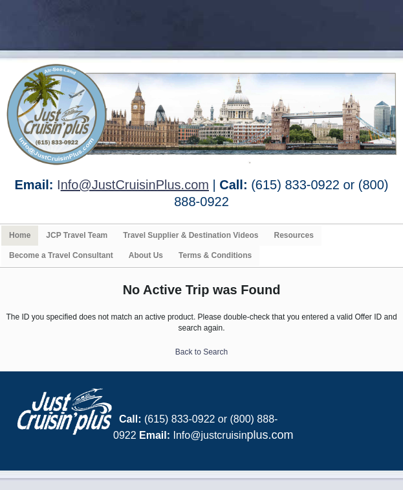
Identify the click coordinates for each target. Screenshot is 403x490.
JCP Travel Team (76, 235)
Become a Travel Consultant (61, 255)
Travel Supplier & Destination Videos (190, 235)
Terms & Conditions (215, 255)
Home (19, 235)
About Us (146, 255)
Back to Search (201, 351)
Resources (293, 235)
